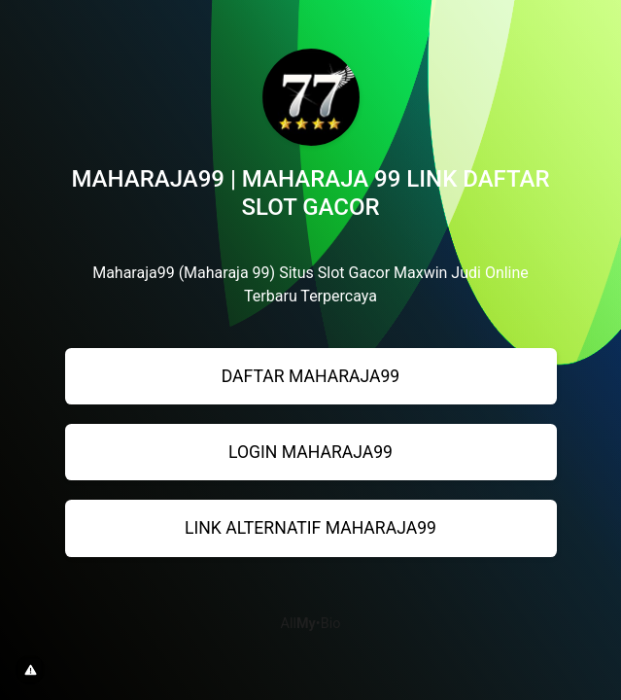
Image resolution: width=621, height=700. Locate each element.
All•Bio (311, 623)
